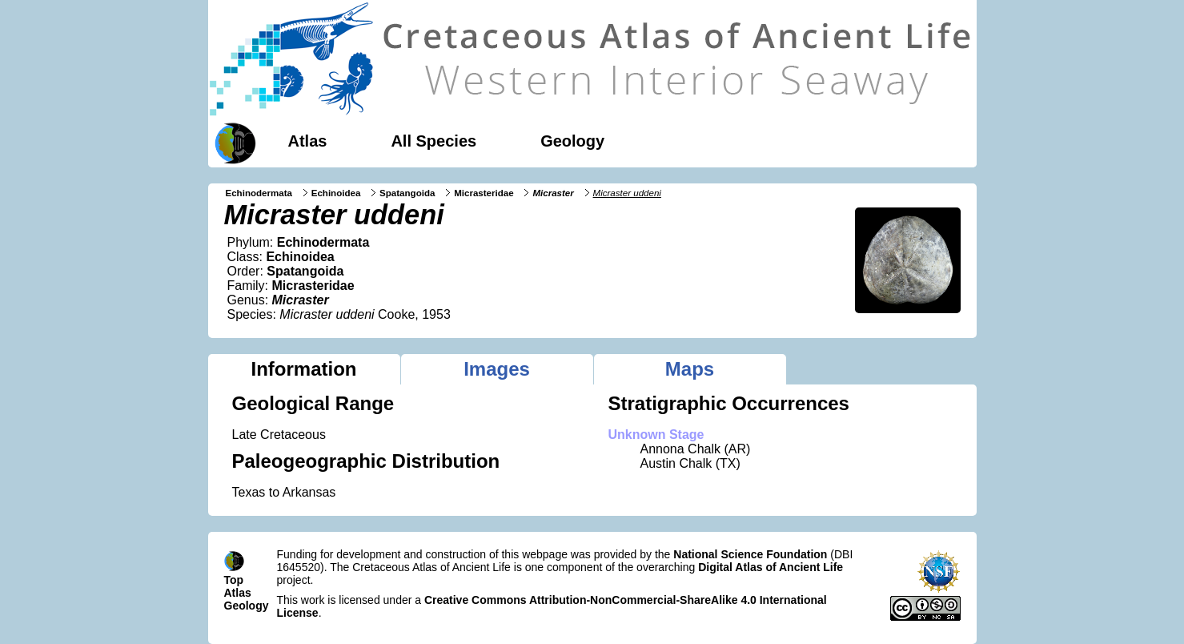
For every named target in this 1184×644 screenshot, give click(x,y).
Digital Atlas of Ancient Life (770, 567)
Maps (689, 369)
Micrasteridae (483, 193)
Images (497, 369)
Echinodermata (259, 193)
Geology (572, 141)
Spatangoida (407, 193)
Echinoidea (336, 193)
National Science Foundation (750, 554)
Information (304, 369)
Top (234, 580)
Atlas (307, 141)
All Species (433, 141)
